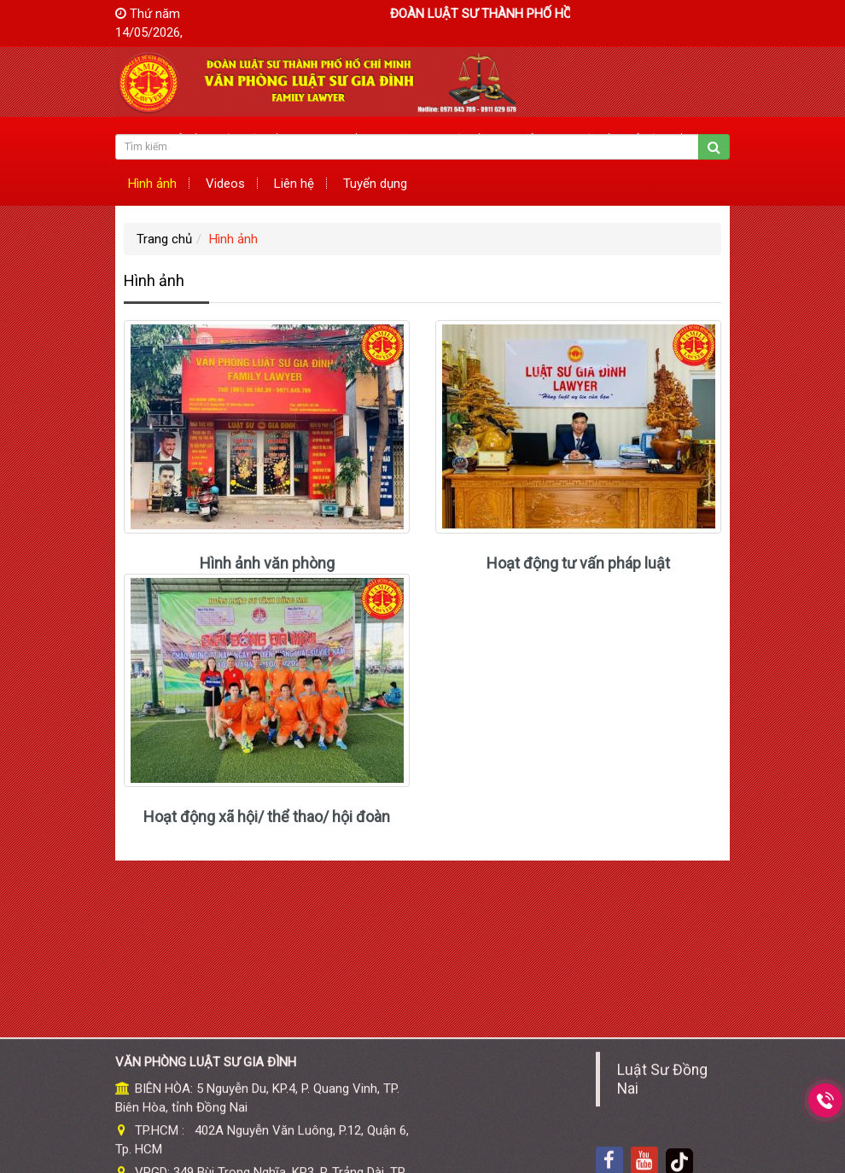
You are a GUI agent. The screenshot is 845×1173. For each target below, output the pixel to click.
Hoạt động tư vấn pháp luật (578, 563)
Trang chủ (164, 239)
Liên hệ (294, 183)
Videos (225, 183)
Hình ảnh (152, 183)
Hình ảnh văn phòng (267, 563)
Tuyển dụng (375, 183)
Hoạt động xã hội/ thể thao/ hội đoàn (266, 817)
